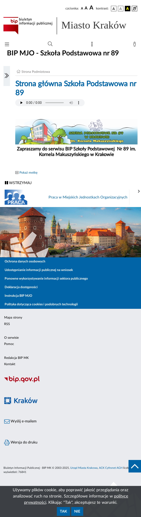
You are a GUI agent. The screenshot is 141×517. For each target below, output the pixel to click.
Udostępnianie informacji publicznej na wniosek (39, 270)
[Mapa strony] (93, 45)
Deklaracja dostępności (21, 287)
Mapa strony (13, 317)
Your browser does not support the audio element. (50, 102)
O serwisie (11, 337)
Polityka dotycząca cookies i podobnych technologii (41, 304)
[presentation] (139, 191)
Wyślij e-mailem (20, 421)
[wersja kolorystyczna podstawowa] (114, 9)
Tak (63, 511)
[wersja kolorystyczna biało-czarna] (121, 9)
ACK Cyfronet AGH (111, 467)
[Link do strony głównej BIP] (70, 26)
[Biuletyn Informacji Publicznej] (70, 382)
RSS (7, 324)
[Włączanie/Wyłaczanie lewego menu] (6, 76)
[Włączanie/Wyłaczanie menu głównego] (6, 45)
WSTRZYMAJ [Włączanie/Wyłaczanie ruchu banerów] (18, 183)
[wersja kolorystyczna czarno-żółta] (128, 9)
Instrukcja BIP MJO (18, 295)
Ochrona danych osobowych (25, 261)
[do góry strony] (135, 466)
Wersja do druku (20, 442)
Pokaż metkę (28, 172)
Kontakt (9, 364)
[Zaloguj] (135, 45)
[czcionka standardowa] (82, 8)
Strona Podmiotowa (35, 71)
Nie (77, 511)
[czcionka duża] (92, 8)
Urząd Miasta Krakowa (84, 467)
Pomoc (9, 344)
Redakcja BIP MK (16, 358)
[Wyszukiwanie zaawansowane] (50, 44)
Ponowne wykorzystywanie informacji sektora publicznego (46, 278)
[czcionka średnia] (86, 8)
